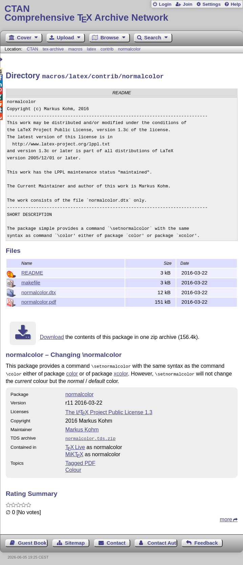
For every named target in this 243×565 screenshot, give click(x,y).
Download (52, 336)
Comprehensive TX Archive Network (121, 13)
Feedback (206, 540)
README (32, 272)
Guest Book (32, 540)
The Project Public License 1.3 (108, 410)
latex (91, 49)
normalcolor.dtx (38, 291)
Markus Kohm (82, 427)
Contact (116, 540)
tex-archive (53, 49)
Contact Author (162, 540)
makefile (30, 281)
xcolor (121, 372)
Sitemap (75, 540)
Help (236, 4)
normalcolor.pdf (38, 301)
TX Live (75, 444)
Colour (73, 467)
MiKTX (74, 451)
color (72, 372)
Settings (211, 4)
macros (75, 49)
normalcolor (129, 49)
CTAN (32, 49)
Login (165, 4)
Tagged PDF (80, 460)
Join (187, 4)
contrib (107, 49)
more (226, 516)
